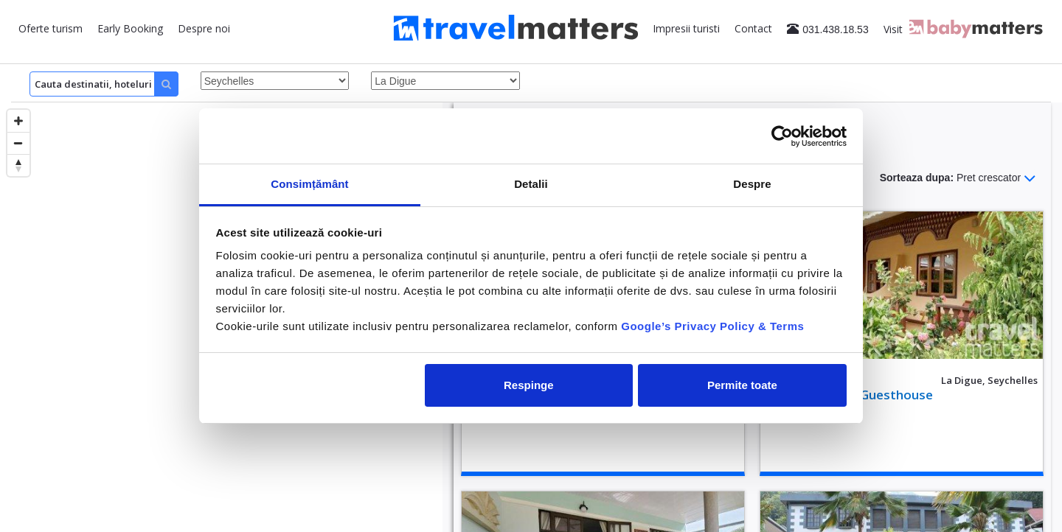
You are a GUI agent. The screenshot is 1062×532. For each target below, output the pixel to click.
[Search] (104, 84)
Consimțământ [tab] (309, 184)
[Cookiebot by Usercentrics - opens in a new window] (782, 136)
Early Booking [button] (130, 28)
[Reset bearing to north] (18, 165)
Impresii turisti (686, 28)
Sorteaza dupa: (958, 178)
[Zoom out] (18, 143)
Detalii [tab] (531, 184)
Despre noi (204, 28)
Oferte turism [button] (50, 28)
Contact (753, 28)
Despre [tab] (752, 184)
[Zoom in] (18, 121)
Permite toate (742, 385)
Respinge (529, 385)
